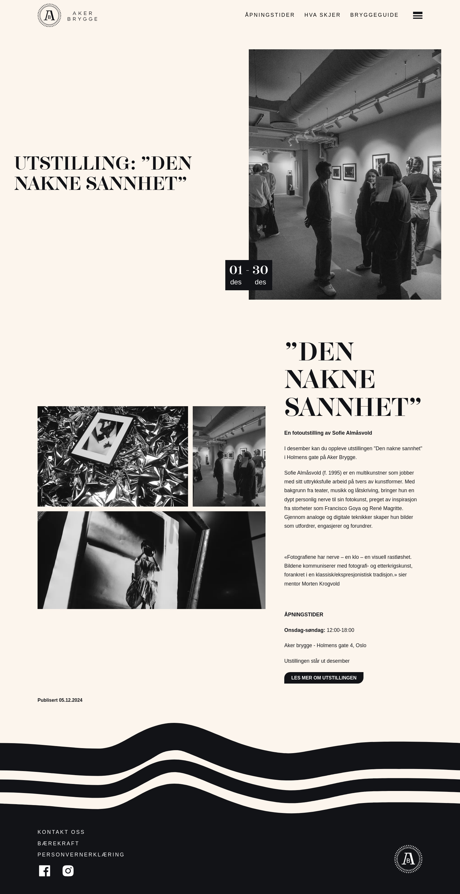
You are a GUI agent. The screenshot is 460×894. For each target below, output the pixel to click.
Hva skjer (323, 15)
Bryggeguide (374, 15)
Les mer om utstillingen (323, 677)
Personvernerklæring (81, 855)
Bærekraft (59, 843)
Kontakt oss (61, 832)
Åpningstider (270, 15)
